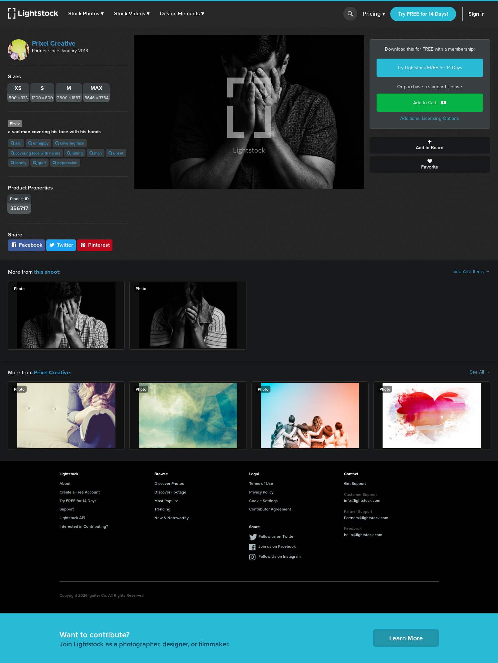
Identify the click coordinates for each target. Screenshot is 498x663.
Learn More (406, 637)
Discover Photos (169, 483)
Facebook (26, 245)
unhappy (38, 143)
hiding (75, 153)
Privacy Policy (261, 491)
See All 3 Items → (471, 271)
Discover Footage (170, 491)
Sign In (476, 14)
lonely (18, 163)
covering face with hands (35, 153)
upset (115, 153)
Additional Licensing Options (429, 118)
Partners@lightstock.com (366, 517)
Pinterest (95, 245)
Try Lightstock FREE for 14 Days (429, 67)
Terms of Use (261, 483)
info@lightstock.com (362, 499)
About (65, 483)
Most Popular (166, 500)
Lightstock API (72, 517)
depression (65, 163)
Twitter (61, 245)
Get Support (355, 483)
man (95, 153)
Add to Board (430, 145)
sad (16, 143)
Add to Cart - (429, 102)
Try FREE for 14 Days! (423, 14)
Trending (162, 508)
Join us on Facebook (277, 545)
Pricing (374, 14)
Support (67, 508)
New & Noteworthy (171, 517)
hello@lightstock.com (363, 534)
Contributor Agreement (270, 508)
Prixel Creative (54, 43)
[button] (86, 13)
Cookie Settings (263, 500)
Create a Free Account (80, 491)
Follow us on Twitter (276, 535)
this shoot (45, 271)
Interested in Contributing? (84, 525)
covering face (69, 143)
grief (39, 163)
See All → (480, 372)
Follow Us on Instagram (279, 555)
